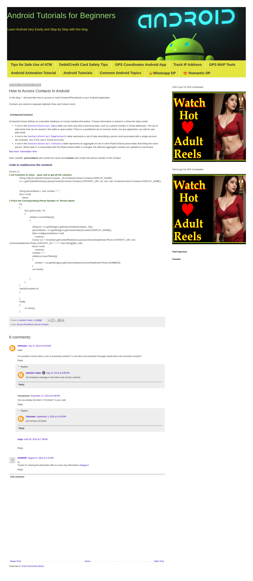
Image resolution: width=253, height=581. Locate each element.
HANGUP (22, 458)
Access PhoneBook (25, 324)
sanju (20, 439)
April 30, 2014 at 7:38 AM (35, 439)
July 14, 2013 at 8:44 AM (39, 346)
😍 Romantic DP (196, 73)
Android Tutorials (77, 73)
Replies (24, 367)
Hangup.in (84, 465)
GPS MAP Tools (222, 65)
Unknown (22, 346)
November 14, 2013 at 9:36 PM (45, 396)
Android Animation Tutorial (33, 73)
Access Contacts (41, 324)
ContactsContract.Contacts (45, 143)
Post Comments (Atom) (33, 566)
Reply (20, 360)
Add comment (17, 477)
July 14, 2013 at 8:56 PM (57, 373)
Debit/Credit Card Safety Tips (83, 65)
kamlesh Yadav (33, 373)
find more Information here (23, 151)
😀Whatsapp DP (162, 73)
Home (87, 561)
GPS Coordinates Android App (140, 65)
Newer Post (15, 561)
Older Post (159, 561)
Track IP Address (187, 65)
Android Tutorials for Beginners (61, 15)
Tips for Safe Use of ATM (31, 65)
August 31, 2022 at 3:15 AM (40, 458)
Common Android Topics (120, 73)
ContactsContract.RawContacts (47, 136)
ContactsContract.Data (42, 125)
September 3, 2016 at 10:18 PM (51, 416)
